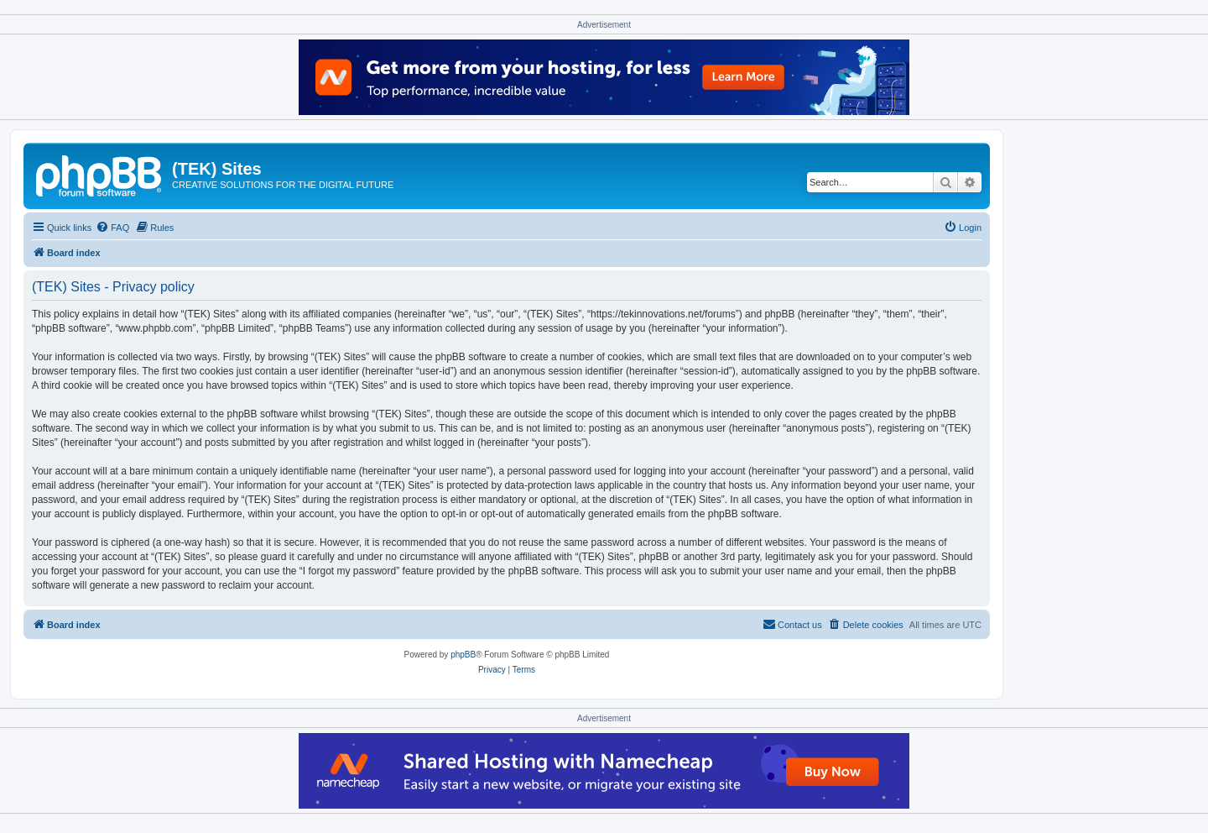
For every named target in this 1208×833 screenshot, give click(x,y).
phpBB (463, 654)
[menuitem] (112, 227)
